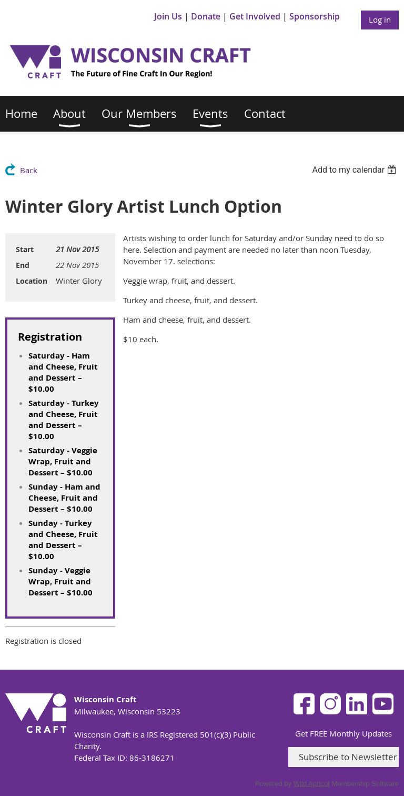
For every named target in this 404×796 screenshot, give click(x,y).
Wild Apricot (312, 784)
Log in (380, 19)
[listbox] (355, 169)
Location (31, 281)
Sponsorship (314, 16)
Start (25, 249)
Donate (205, 16)
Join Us (168, 16)
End (22, 265)
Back (28, 170)
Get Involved (254, 16)
